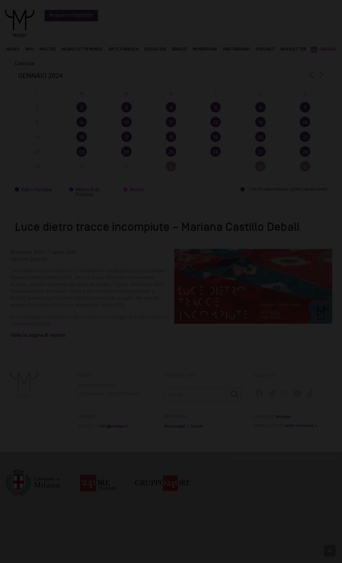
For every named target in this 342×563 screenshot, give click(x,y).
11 (171, 123)
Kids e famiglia (33, 189)
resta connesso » (301, 426)
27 (260, 152)
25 (171, 152)
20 (260, 137)
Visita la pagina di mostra (38, 335)
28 (305, 152)
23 (81, 152)
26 (215, 152)
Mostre (48, 49)
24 (126, 152)
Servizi (179, 49)
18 (171, 137)
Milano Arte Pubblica (84, 192)
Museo (12, 49)
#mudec (284, 417)
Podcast (265, 49)
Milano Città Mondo (82, 49)
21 (305, 137)
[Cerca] (234, 394)
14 (304, 123)
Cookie (196, 426)
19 (215, 137)
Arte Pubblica (123, 49)
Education (155, 49)
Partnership (236, 49)
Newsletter (293, 49)
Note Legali (174, 426)
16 (81, 137)
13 (260, 123)
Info (29, 49)
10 (126, 123)
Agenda (328, 49)
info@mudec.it (114, 426)
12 (215, 123)
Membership (205, 49)
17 (126, 137)
